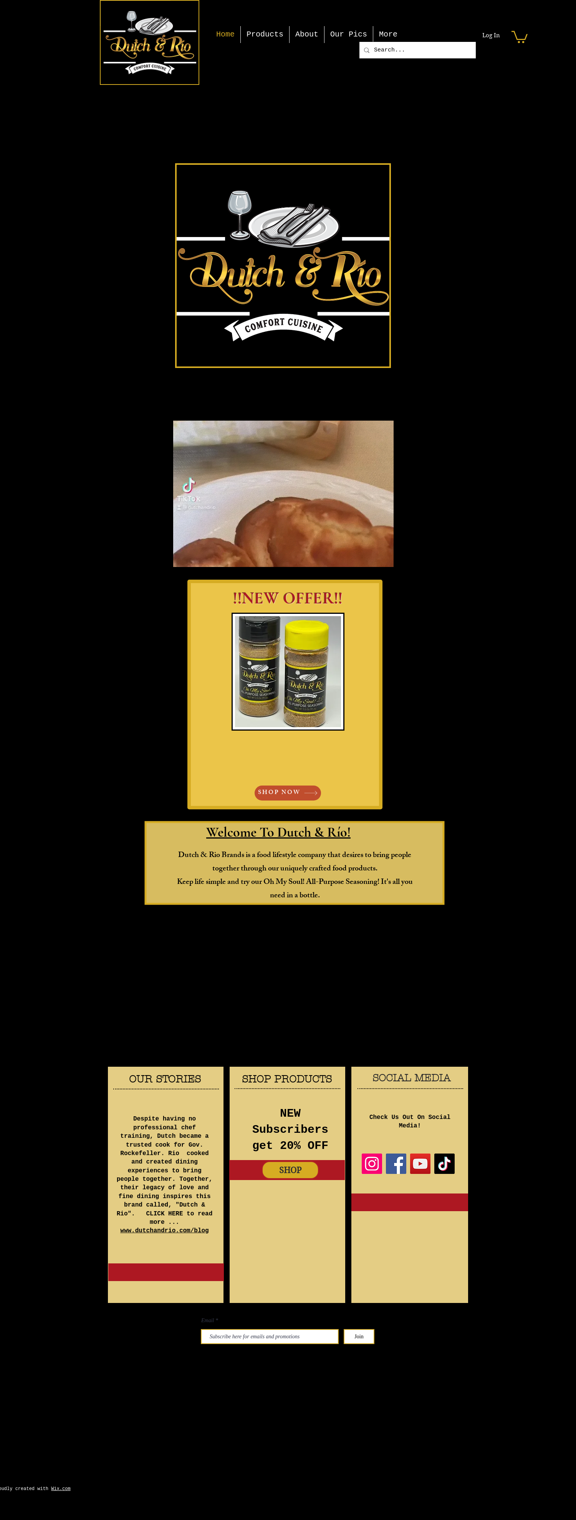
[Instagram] (372, 1164)
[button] (519, 36)
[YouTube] (420, 1164)
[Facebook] (396, 1164)
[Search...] (417, 50)
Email (207, 1320)
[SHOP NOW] (288, 793)
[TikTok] (444, 1164)
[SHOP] (290, 1170)
